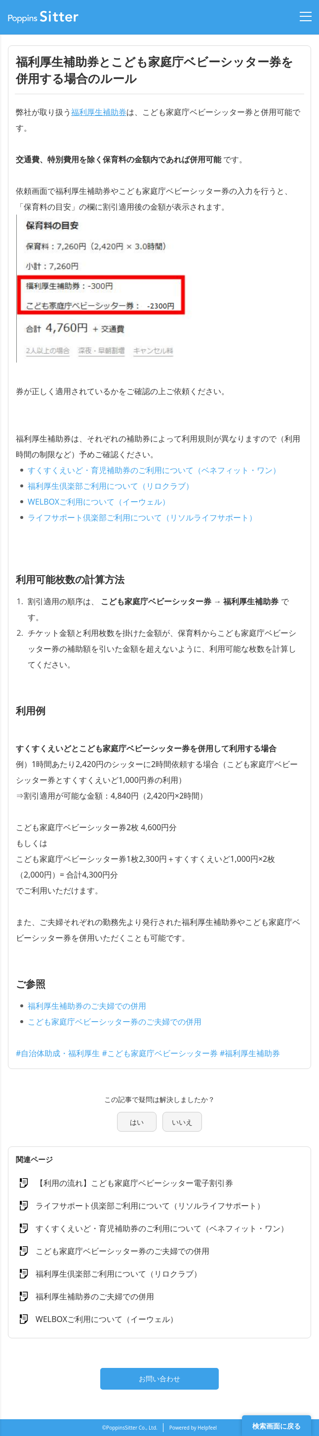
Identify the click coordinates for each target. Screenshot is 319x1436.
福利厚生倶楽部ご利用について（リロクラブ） (111, 485)
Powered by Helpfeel (193, 1427)
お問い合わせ (159, 1378)
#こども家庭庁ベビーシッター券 (160, 1053)
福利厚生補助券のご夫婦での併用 (87, 1005)
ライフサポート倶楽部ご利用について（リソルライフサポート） (142, 517)
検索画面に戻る (276, 1426)
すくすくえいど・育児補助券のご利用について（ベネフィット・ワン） (154, 470)
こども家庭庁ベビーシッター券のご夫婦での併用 (114, 1021)
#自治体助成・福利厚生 (58, 1053)
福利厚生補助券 (98, 112)
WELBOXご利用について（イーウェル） (99, 501)
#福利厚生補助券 (250, 1053)
